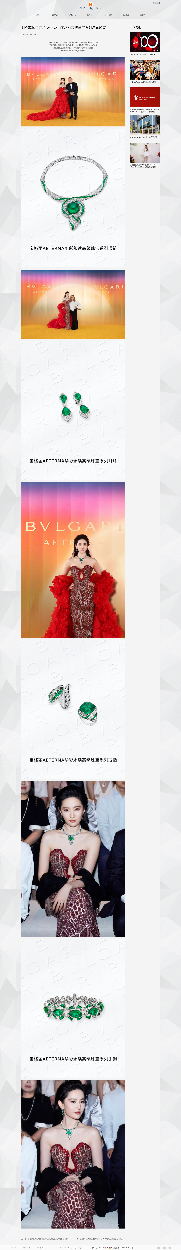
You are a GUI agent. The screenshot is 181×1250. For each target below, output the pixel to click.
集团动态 (90, 15)
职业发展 (108, 15)
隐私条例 (26, 1248)
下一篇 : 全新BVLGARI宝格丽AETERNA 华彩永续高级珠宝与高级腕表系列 (101, 1239)
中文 (154, 3)
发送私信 (40, 1248)
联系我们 (143, 15)
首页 (37, 15)
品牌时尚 (72, 15)
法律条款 (13, 1248)
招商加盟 (126, 15)
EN (158, 3)
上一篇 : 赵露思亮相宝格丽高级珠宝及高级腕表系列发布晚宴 (44, 1239)
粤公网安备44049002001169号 (122, 1248)
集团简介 (55, 15)
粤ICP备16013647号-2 (99, 1248)
